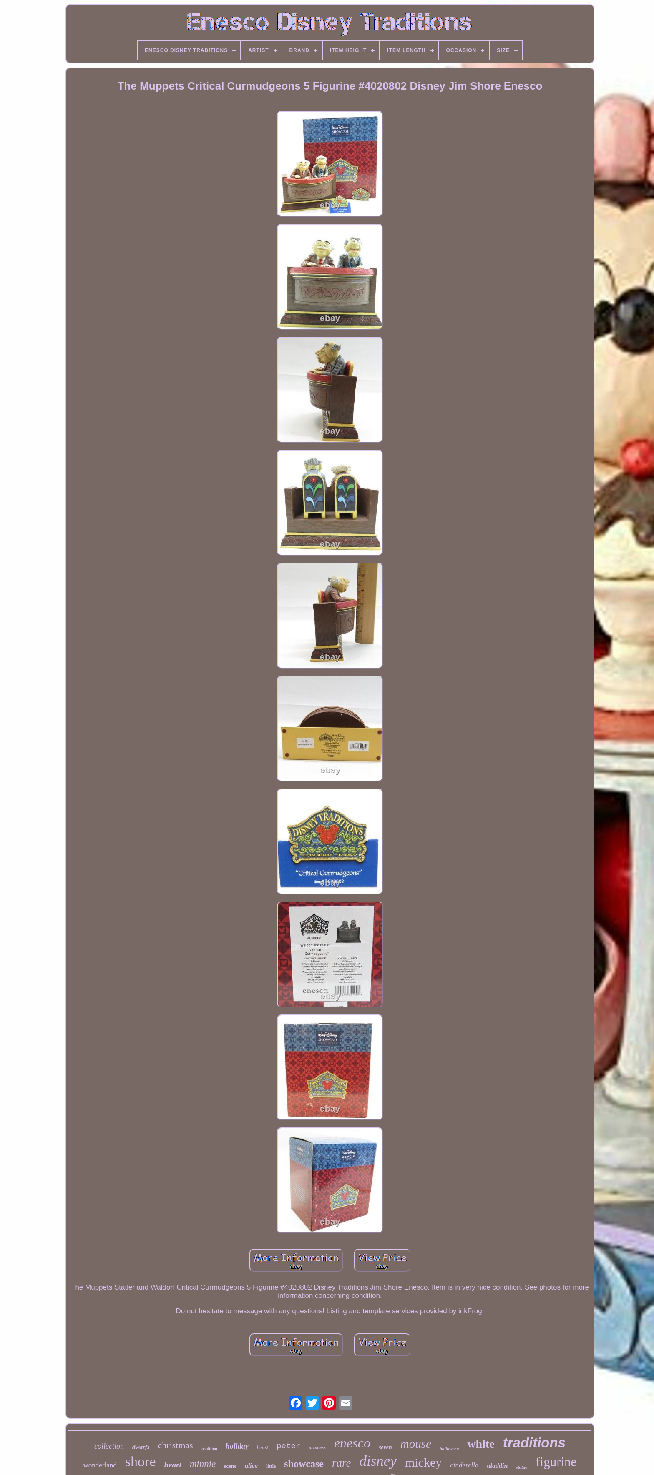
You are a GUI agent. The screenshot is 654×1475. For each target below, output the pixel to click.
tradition (209, 1448)
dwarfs (141, 1447)
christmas (175, 1445)
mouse (415, 1443)
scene (230, 1466)
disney (378, 1461)
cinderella (464, 1465)
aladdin (497, 1465)
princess (317, 1447)
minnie (203, 1464)
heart (172, 1464)
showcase (304, 1463)
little (271, 1466)
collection (109, 1446)
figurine (556, 1462)
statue (521, 1467)
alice (251, 1465)
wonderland (100, 1465)
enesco (352, 1442)
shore (140, 1461)
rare (341, 1463)
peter (288, 1446)
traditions (534, 1442)
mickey (423, 1462)
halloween (449, 1448)
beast (262, 1447)
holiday (237, 1446)
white (480, 1443)
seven (385, 1447)
